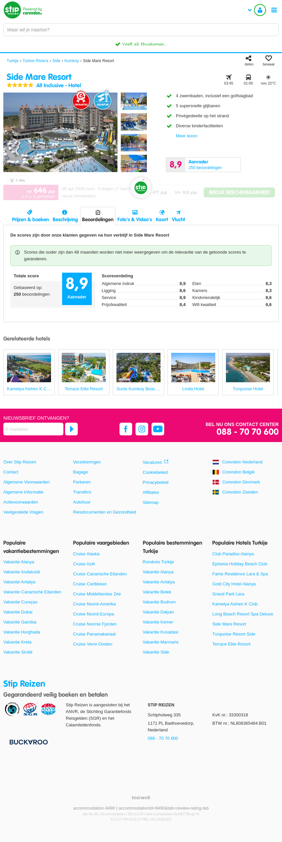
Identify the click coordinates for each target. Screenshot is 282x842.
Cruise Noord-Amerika (94, 603)
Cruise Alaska (86, 553)
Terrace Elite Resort (231, 644)
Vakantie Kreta (17, 642)
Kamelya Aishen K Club (235, 603)
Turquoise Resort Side (233, 634)
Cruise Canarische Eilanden (100, 573)
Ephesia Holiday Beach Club (239, 563)
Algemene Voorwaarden (26, 481)
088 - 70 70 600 (248, 432)
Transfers (82, 492)
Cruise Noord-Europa (93, 613)
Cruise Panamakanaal (94, 634)
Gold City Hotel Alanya (234, 583)
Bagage (80, 471)
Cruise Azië (84, 563)
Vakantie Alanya (18, 561)
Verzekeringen (87, 461)
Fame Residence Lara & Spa (240, 573)
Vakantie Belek (157, 591)
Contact (10, 471)
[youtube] (158, 429)
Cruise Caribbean (90, 583)
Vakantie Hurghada (21, 632)
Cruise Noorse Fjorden (95, 623)
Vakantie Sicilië (17, 652)
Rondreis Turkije (158, 561)
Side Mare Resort (229, 623)
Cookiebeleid (155, 472)
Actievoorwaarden (20, 502)
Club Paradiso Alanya (233, 553)
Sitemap (151, 502)
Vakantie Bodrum (159, 601)
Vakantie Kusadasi (161, 632)
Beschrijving (65, 219)
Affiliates (151, 492)
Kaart (162, 219)
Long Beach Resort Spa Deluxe (242, 613)
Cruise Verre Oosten (92, 644)
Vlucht (178, 219)
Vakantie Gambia (19, 621)
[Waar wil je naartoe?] (141, 29)
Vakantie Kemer (158, 621)
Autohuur (82, 502)
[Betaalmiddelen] (28, 741)
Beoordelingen (97, 219)
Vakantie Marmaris (161, 642)
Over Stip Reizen (19, 461)
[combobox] (141, 29)
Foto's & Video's (134, 219)
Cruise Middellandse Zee (97, 593)
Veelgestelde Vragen (23, 512)
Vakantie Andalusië (21, 571)
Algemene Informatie (23, 492)
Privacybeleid (156, 482)
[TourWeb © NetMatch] (141, 797)
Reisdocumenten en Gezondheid (104, 512)
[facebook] (125, 429)
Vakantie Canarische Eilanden (32, 591)
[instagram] (141, 429)
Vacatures (152, 462)
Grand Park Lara (228, 593)
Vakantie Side (156, 652)
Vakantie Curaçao (20, 601)
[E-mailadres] (33, 429)
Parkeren (82, 481)
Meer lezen (186, 135)
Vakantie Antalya (19, 581)
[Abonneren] (71, 429)
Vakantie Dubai (17, 611)
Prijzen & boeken (30, 219)
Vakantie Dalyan (158, 611)
